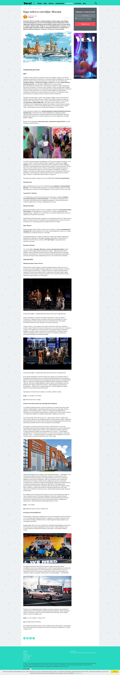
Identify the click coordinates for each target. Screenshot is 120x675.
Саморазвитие (59, 3)
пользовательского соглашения (83, 20)
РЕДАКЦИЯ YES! (32, 16)
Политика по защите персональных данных (83, 653)
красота (51, 3)
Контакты (73, 651)
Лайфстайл (26, 658)
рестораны (78, 3)
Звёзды (25, 651)
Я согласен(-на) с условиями (83, 20)
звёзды (39, 3)
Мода (25, 653)
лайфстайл (69, 3)
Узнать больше (78, 673)
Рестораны (26, 660)
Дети (84, 3)
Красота (25, 655)
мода (45, 3)
